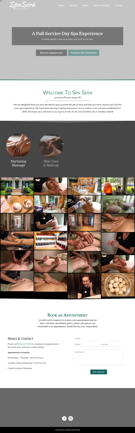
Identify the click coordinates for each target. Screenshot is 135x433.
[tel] (111, 344)
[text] (98, 338)
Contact (119, 5)
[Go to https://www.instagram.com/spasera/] (70, 418)
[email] (85, 344)
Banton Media (76, 430)
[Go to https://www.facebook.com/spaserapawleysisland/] (64, 418)
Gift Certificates (102, 5)
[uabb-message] (98, 357)
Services (73, 5)
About (86, 5)
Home (61, 5)
